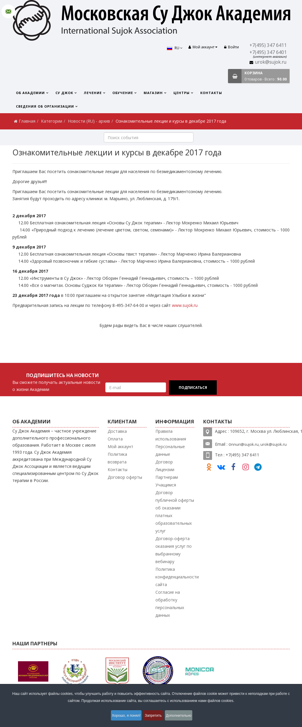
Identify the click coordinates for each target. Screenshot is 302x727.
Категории (51, 121)
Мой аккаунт (120, 446)
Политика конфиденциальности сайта (177, 576)
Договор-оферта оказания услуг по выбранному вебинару (173, 550)
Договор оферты (125, 477)
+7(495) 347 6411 (268, 45)
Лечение (93, 93)
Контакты (211, 93)
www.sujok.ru (185, 305)
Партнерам (166, 477)
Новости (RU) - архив (89, 121)
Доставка (117, 431)
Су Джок (64, 93)
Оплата (115, 439)
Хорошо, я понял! (122, 716)
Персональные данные (170, 450)
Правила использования (170, 435)
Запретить (154, 716)
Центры (181, 93)
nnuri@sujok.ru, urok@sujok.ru (259, 444)
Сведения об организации (45, 106)
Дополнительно (183, 716)
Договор (164, 462)
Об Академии (30, 93)
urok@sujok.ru (270, 62)
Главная (27, 121)
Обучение (122, 93)
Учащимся (165, 485)
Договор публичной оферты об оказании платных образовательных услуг (174, 512)
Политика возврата (117, 458)
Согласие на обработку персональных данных (169, 603)
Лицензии (164, 469)
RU (171, 47)
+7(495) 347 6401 (268, 52)
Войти (231, 47)
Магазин (153, 93)
